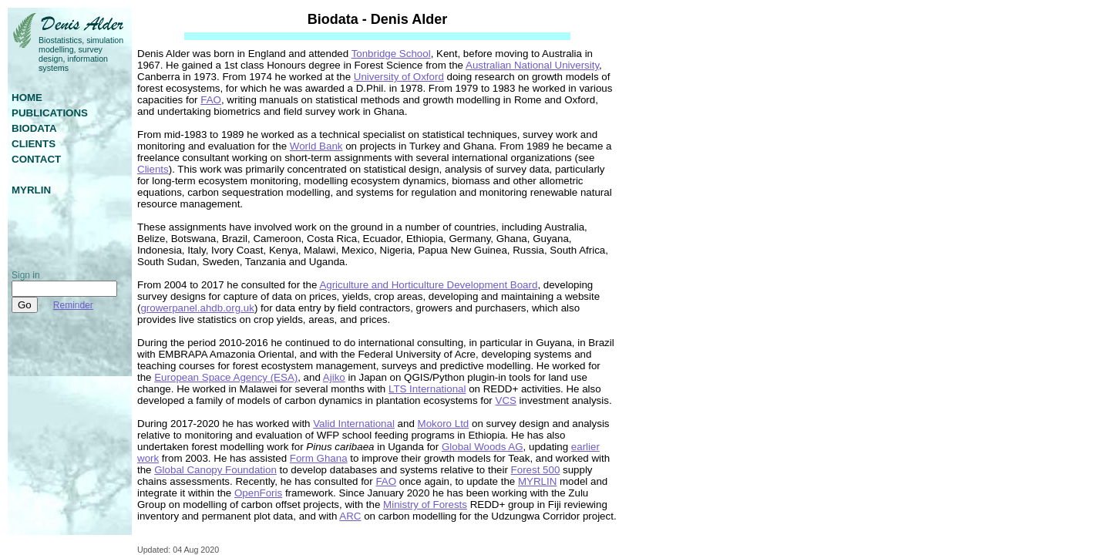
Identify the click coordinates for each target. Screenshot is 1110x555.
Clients (153, 169)
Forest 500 (535, 470)
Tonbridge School (391, 53)
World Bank (316, 146)
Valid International (354, 423)
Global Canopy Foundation (215, 470)
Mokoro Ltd (443, 423)
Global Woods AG (482, 446)
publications (50, 113)
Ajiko (334, 377)
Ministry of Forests (425, 504)
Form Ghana (319, 458)
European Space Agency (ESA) (226, 377)
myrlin (31, 190)
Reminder (73, 305)
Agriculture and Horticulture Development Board (428, 285)
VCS (506, 400)
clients (34, 144)
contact (36, 159)
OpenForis (258, 493)
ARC (350, 516)
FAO (210, 100)
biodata (34, 128)
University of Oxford (399, 76)
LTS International (427, 389)
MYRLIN (537, 481)
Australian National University (532, 65)
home (27, 97)
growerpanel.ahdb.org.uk (197, 308)
